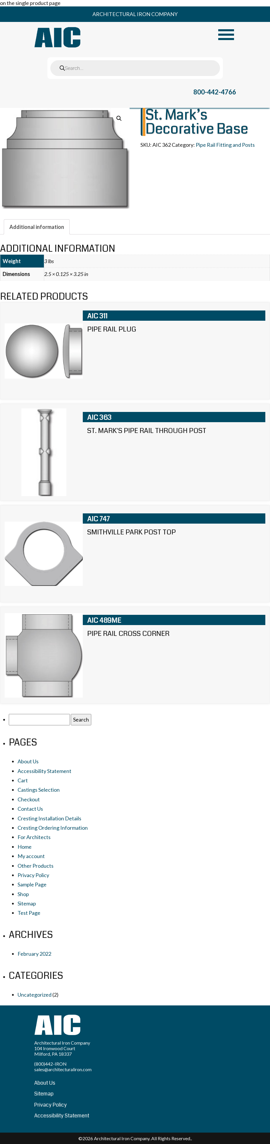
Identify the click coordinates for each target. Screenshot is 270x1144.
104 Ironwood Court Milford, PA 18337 (54, 1051)
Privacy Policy (33, 875)
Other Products (36, 865)
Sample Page (32, 884)
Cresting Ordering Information (53, 827)
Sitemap (27, 903)
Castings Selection (39, 789)
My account (31, 856)
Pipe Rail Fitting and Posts (225, 145)
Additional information (36, 227)
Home (25, 846)
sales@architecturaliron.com (63, 1069)
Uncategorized (34, 994)
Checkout (29, 799)
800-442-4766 (214, 92)
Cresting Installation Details (49, 818)
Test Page (29, 913)
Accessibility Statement (44, 771)
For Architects (34, 837)
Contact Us (30, 808)
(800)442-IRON (50, 1064)
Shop (23, 894)
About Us (28, 761)
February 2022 (34, 953)
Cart (23, 780)
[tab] (37, 226)
